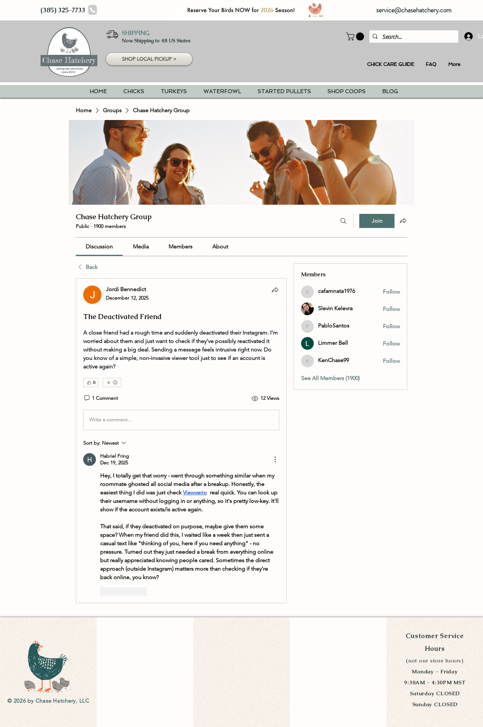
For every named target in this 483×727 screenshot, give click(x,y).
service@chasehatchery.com (414, 10)
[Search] (343, 221)
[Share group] (403, 220)
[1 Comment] (100, 398)
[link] (99, 246)
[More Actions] (275, 459)
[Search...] (413, 37)
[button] (149, 59)
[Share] (275, 290)
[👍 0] (90, 382)
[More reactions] (112, 382)
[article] (181, 440)
